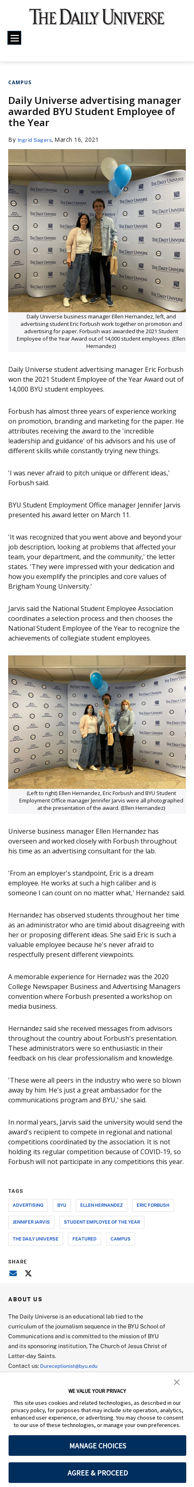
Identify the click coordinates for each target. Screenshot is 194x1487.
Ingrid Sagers (37, 139)
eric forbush (153, 1205)
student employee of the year (102, 1221)
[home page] (97, 20)
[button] (177, 1381)
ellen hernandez (101, 1205)
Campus (20, 82)
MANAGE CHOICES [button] (97, 1445)
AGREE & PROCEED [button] (98, 1473)
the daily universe (36, 1238)
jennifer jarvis (31, 1221)
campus (121, 1238)
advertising (28, 1205)
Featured (84, 1238)
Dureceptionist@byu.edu (73, 1365)
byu (61, 1205)
